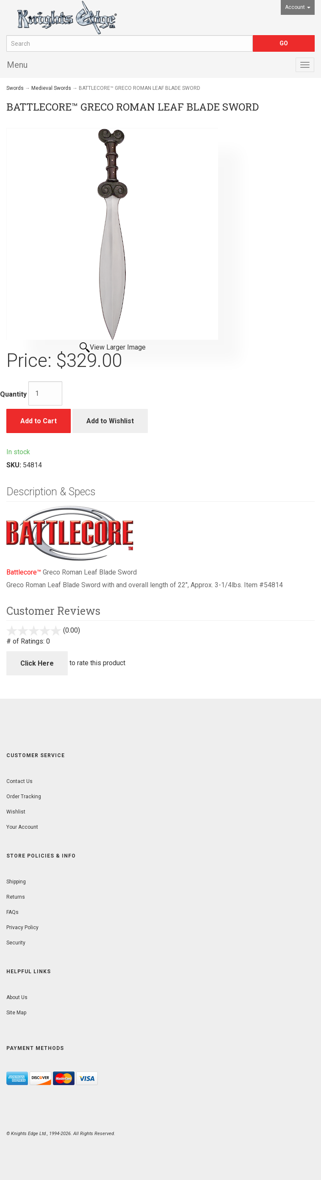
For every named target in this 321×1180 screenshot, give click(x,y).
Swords (15, 88)
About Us (17, 997)
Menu (17, 65)
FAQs (12, 912)
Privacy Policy (22, 927)
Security (15, 943)
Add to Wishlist (110, 421)
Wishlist (15, 812)
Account (297, 7)
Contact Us (19, 781)
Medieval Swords (51, 88)
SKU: (14, 465)
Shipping (16, 882)
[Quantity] (45, 393)
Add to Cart (38, 421)
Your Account (22, 827)
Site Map (16, 1013)
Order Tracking (23, 797)
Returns (15, 897)
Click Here (37, 663)
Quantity (13, 394)
